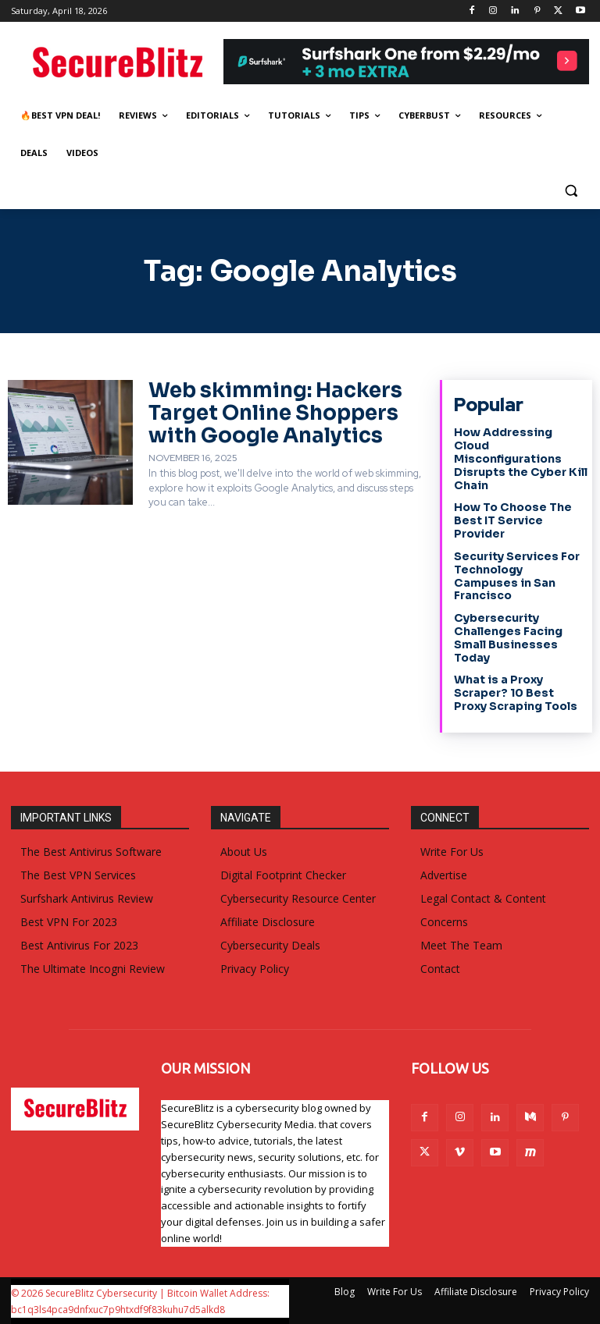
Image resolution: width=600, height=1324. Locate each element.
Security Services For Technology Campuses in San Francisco (517, 575)
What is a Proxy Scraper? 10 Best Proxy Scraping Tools (515, 693)
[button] (570, 190)
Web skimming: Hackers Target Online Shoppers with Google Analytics (275, 413)
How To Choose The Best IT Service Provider (513, 520)
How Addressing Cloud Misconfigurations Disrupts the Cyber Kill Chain (521, 458)
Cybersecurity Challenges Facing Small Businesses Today (508, 637)
